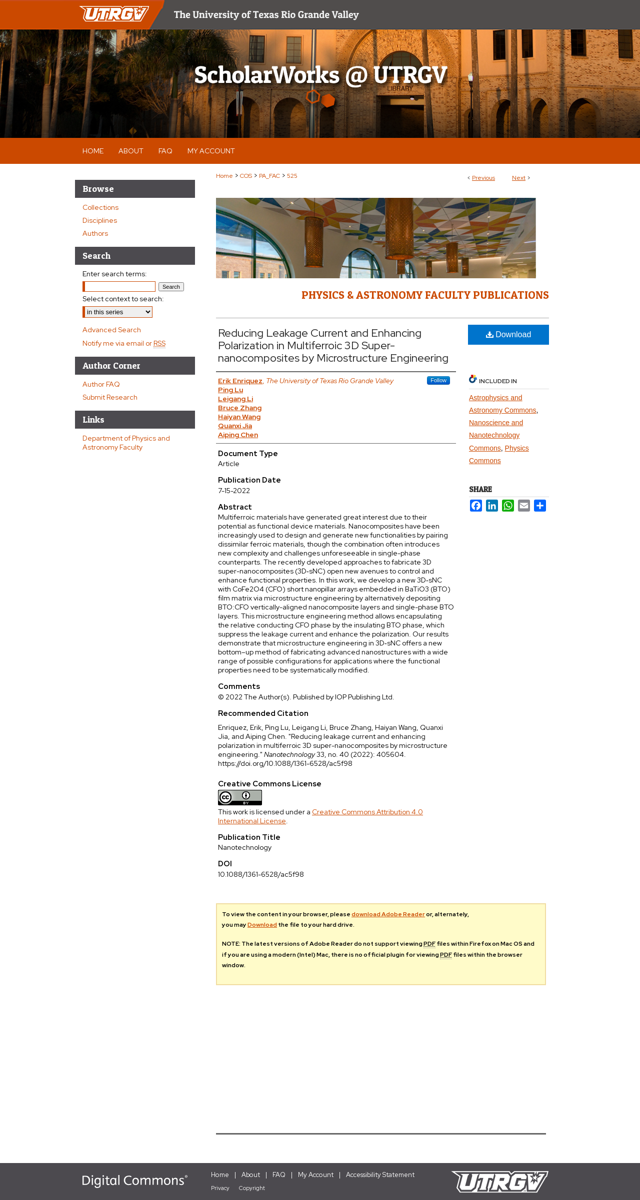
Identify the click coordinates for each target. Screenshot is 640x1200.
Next (519, 178)
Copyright (252, 1188)
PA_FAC (269, 176)
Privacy (220, 1188)
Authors (95, 233)
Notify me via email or (124, 343)
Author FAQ (101, 384)
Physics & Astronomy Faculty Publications (425, 294)
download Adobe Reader (388, 914)
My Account (316, 1175)
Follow (438, 380)
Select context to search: (123, 298)
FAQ (279, 1175)
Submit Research (110, 397)
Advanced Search (111, 329)
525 (292, 176)
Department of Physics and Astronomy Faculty (126, 443)
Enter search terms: (114, 273)
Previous (483, 178)
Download (509, 334)
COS (246, 176)
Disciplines (99, 220)
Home (224, 176)
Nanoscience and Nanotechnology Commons (496, 435)
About (251, 1175)
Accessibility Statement (380, 1175)
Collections (100, 207)
